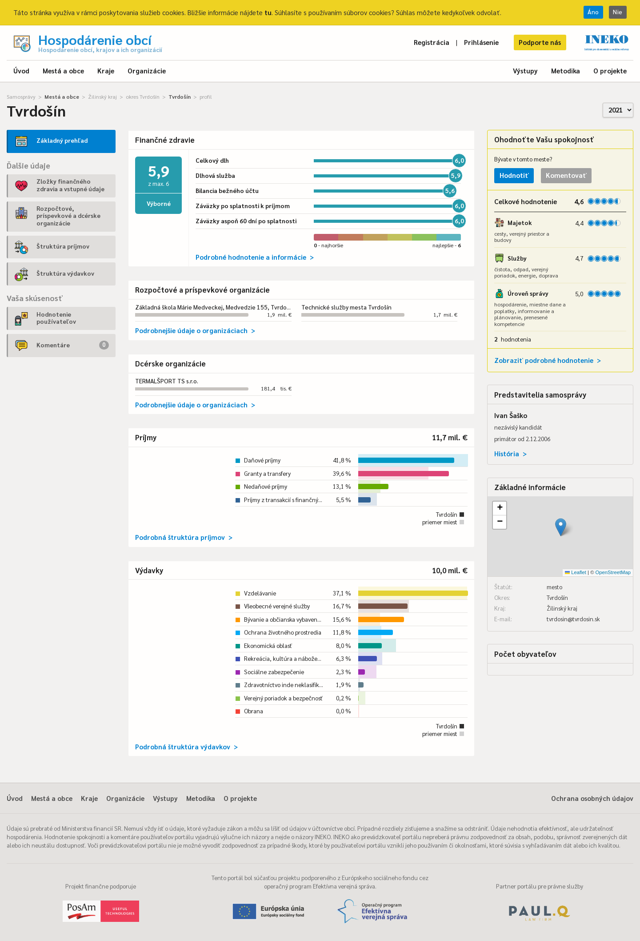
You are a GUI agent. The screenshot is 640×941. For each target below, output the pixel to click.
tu (268, 12)
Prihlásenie (481, 42)
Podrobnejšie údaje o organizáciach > (195, 330)
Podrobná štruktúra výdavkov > (186, 746)
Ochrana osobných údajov (592, 798)
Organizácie (147, 70)
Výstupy (525, 70)
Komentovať (566, 175)
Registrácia (431, 42)
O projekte (610, 70)
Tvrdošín (179, 96)
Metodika (565, 70)
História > (510, 453)
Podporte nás (540, 42)
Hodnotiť (514, 175)
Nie (618, 12)
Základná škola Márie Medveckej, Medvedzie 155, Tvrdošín (214, 307)
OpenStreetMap (613, 572)
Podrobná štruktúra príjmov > (183, 537)
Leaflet (575, 572)
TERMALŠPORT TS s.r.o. (166, 381)
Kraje (105, 70)
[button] (560, 527)
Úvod (21, 70)
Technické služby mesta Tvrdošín (346, 307)
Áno (593, 12)
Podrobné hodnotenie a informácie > (255, 257)
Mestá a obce (63, 70)
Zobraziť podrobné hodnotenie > (547, 360)
